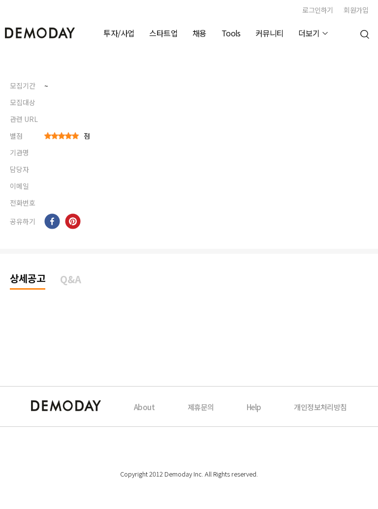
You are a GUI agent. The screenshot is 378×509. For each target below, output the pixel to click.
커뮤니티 (269, 33)
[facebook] (52, 221)
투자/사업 (118, 33)
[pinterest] (73, 221)
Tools (231, 33)
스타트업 (163, 33)
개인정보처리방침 (320, 407)
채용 (199, 33)
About (144, 407)
